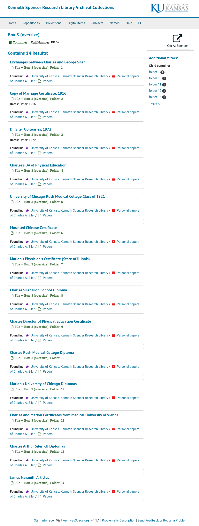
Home (12, 23)
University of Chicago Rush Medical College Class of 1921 (57, 196)
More (155, 103)
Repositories (31, 23)
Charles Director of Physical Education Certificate (50, 321)
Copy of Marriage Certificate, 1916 (38, 93)
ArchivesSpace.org (76, 520)
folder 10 (155, 78)
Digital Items (76, 23)
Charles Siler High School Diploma (38, 290)
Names (114, 23)
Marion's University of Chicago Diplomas (43, 383)
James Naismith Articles (29, 477)
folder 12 (155, 91)
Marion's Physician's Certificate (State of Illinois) (50, 258)
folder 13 (155, 97)
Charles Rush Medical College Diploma (42, 352)
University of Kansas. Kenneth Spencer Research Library (69, 76)
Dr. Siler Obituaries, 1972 (30, 129)
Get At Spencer (177, 41)
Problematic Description (118, 520)
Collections (54, 23)
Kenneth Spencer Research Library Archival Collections (61, 7)
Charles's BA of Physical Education (38, 165)
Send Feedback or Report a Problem (162, 520)
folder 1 (154, 72)
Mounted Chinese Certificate (33, 227)
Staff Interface (44, 520)
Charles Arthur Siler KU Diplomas (37, 446)
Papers (48, 81)
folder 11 (155, 84)
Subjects (97, 23)
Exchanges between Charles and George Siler (47, 62)
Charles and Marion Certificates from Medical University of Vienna (64, 414)
